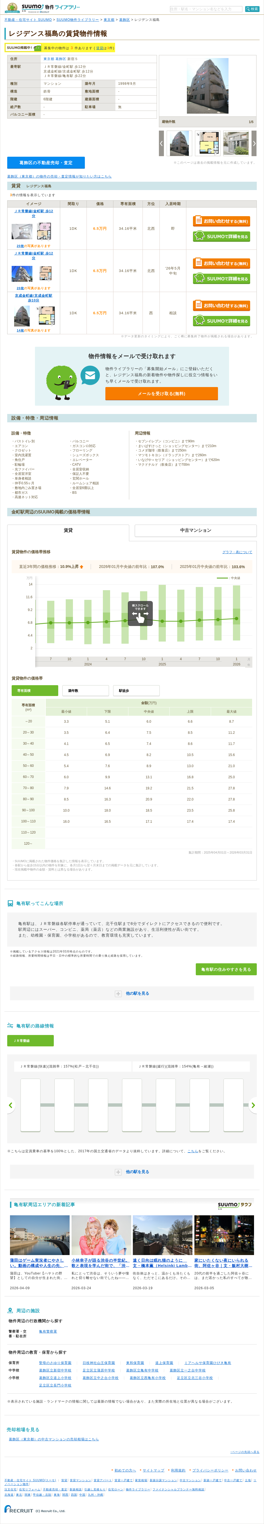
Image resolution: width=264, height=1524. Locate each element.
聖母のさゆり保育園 (55, 1363)
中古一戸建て (233, 1480)
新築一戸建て (213, 1480)
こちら (192, 1151)
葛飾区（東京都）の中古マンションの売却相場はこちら (54, 1439)
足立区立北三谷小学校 (195, 1378)
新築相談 (76, 1489)
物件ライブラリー (138, 1489)
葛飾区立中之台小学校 (101, 1378)
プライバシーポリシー (210, 1470)
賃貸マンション (80, 1480)
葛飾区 (124, 20)
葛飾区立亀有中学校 (142, 1370)
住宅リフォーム (29, 1489)
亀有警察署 (48, 1331)
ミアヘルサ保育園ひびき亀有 (207, 1363)
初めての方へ (125, 1470)
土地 (248, 1480)
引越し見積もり (95, 1489)
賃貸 (99, 48)
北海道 (9, 1494)
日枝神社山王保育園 (99, 1363)
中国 (82, 1494)
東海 (57, 1494)
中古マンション (190, 1480)
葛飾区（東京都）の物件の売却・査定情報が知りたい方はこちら (59, 176)
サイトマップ (153, 1470)
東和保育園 (135, 1363)
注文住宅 (10, 1489)
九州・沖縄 (95, 1494)
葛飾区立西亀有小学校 (148, 1378)
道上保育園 (164, 1363)
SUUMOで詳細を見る (221, 236)
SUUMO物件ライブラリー (78, 20)
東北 (19, 1494)
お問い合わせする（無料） (221, 221)
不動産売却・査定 (55, 1489)
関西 (65, 1494)
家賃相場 (141, 1480)
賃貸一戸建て (124, 1480)
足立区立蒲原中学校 (99, 1370)
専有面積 (24, 691)
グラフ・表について (237, 552)
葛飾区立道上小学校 (55, 1378)
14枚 (20, 330)
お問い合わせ (246, 1470)
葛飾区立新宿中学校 (55, 1370)
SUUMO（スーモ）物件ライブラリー (42, 8)
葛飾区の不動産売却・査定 (46, 162)
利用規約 (178, 1470)
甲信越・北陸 (42, 1494)
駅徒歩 (124, 691)
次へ (252, 1105)
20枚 (20, 246)
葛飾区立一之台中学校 (188, 1370)
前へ (11, 1105)
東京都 (109, 20)
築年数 (73, 691)
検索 (254, 9)
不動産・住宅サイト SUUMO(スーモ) (30, 1480)
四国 (74, 1494)
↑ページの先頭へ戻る (245, 1451)
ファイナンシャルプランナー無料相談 (178, 1489)
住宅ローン (115, 1489)
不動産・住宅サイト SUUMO (28, 20)
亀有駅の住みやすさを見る (226, 969)
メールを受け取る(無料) (162, 393)
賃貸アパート (103, 1480)
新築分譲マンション (163, 1480)
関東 (28, 1494)
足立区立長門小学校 (55, 1385)
